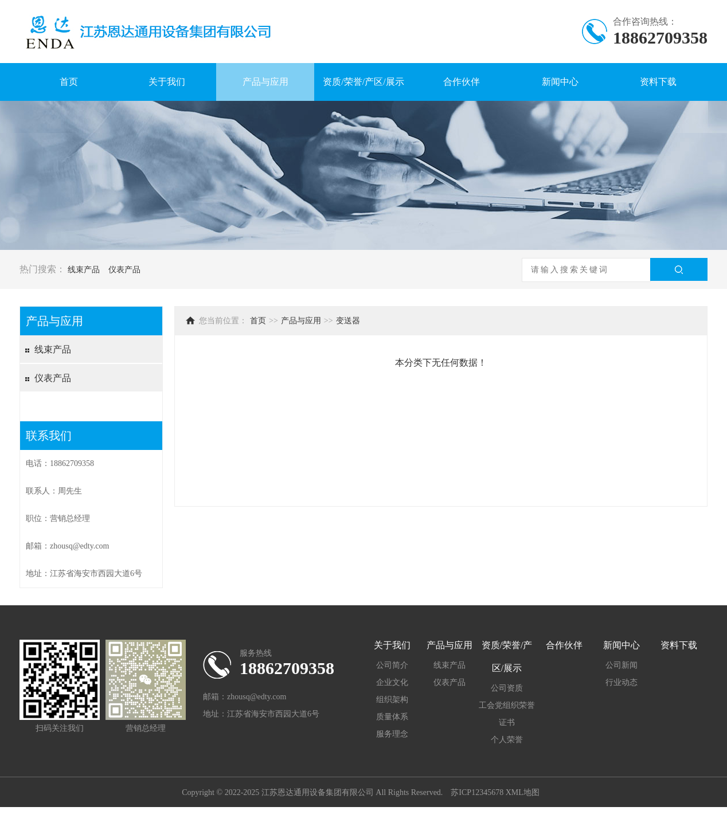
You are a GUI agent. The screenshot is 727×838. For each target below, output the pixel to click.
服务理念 (392, 734)
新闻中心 (560, 82)
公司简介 (392, 665)
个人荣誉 (507, 739)
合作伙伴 (461, 82)
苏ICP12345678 (477, 792)
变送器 (348, 320)
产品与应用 (265, 82)
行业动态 (621, 682)
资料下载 (658, 82)
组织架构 (392, 699)
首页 (69, 82)
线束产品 (84, 269)
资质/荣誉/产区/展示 (363, 82)
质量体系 (392, 716)
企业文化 (392, 682)
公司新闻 (621, 665)
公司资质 (507, 688)
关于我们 (166, 82)
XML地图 (523, 792)
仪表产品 (124, 269)
